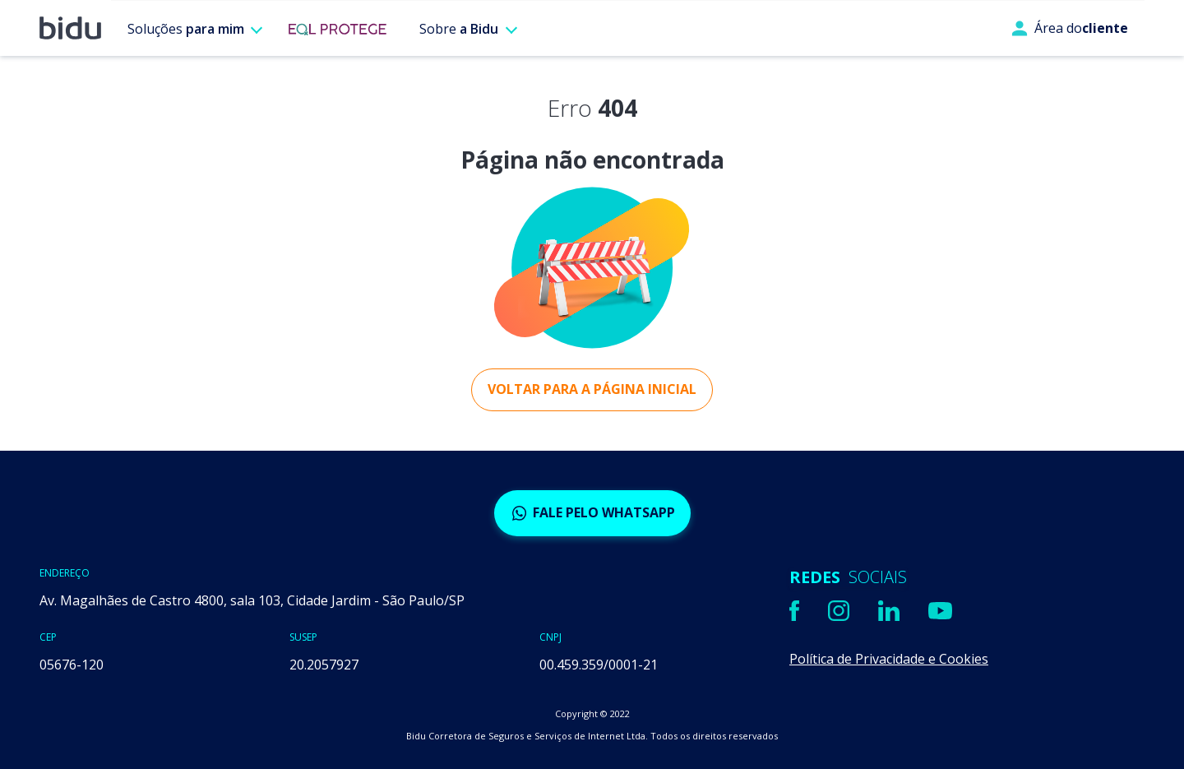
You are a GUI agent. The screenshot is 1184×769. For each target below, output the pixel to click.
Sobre (458, 29)
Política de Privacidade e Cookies (888, 659)
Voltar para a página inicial (592, 389)
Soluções (185, 29)
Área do (1069, 28)
